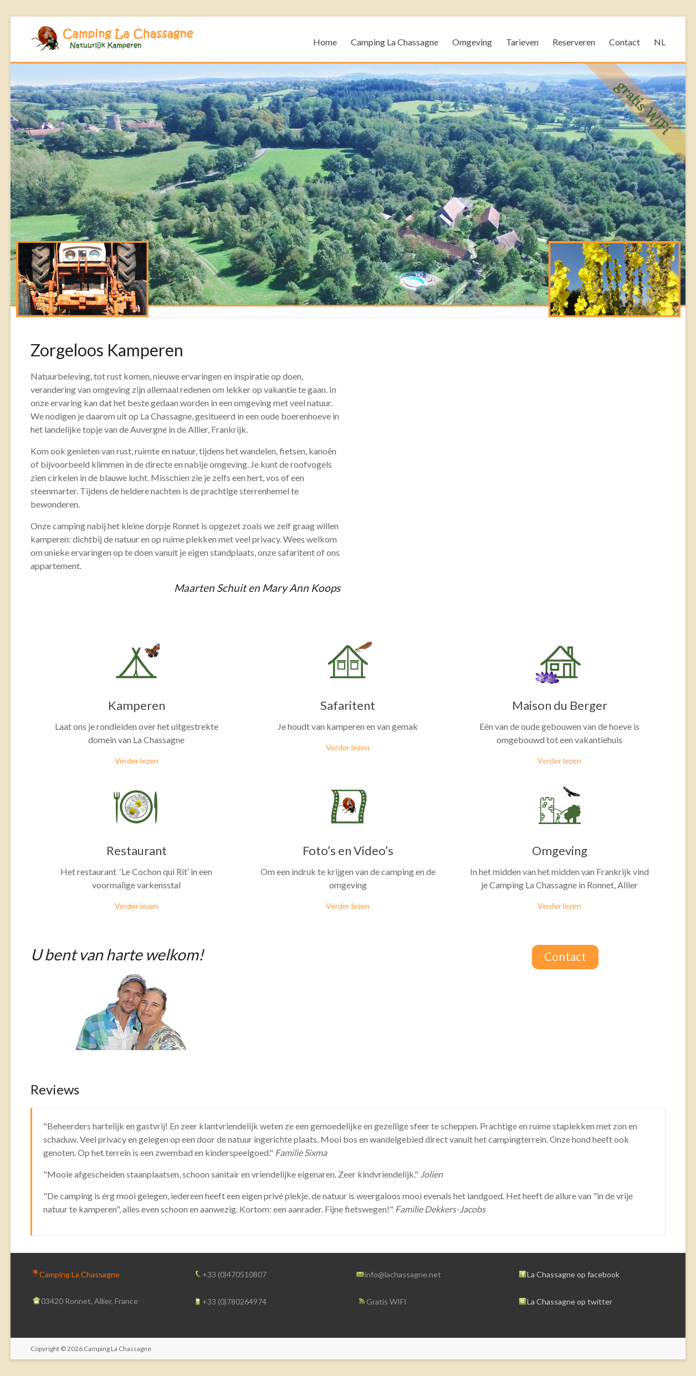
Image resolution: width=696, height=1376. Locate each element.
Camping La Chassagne (394, 42)
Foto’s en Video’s (348, 850)
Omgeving (472, 42)
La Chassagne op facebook (573, 1274)
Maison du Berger (559, 705)
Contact (624, 42)
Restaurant (136, 850)
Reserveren (573, 42)
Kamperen (136, 705)
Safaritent (347, 705)
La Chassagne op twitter (569, 1301)
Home (325, 42)
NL (660, 42)
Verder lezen (136, 760)
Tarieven (522, 42)
